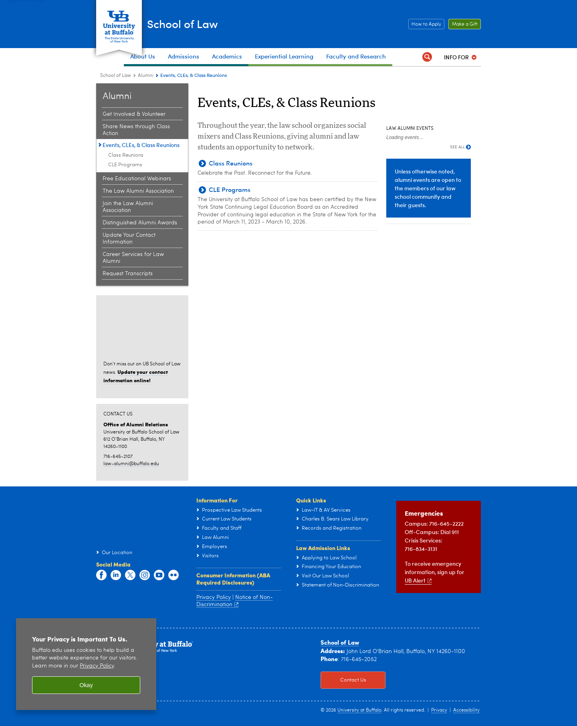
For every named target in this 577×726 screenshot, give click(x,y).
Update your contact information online (135, 376)
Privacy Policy (213, 597)
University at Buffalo (359, 710)
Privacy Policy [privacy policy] (97, 666)
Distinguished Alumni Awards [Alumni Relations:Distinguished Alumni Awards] (140, 223)
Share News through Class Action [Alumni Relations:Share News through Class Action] (136, 130)
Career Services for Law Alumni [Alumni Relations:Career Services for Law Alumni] (133, 258)
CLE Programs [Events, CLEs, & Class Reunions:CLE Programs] (125, 164)
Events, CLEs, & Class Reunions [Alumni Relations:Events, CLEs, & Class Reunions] (141, 145)
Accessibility (466, 710)
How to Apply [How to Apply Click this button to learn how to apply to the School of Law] (424, 24)
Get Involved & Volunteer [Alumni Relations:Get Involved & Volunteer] (134, 114)
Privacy (439, 710)
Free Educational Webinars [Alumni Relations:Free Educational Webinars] (137, 179)
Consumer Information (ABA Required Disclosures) (233, 578)
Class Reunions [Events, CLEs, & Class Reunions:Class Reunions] (125, 155)
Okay (86, 685)
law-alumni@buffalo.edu (131, 464)
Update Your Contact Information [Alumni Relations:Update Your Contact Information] (129, 238)
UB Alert (418, 580)
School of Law (201, 23)
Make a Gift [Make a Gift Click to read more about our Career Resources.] (463, 24)
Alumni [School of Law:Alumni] (145, 75)
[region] (86, 664)
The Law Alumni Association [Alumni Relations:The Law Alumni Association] (138, 191)
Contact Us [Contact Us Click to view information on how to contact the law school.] (343, 680)
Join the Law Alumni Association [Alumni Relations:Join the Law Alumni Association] (128, 207)
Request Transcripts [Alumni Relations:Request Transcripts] (128, 273)
